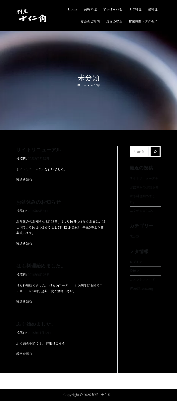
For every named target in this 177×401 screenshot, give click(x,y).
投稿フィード (139, 270)
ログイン (136, 261)
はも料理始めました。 (41, 266)
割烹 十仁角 (101, 394)
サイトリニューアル (38, 150)
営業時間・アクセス (143, 21)
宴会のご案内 (90, 21)
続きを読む (24, 179)
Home (72, 9)
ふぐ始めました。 (36, 324)
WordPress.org (141, 288)
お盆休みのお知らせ (38, 202)
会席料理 (90, 9)
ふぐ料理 (135, 9)
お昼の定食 (114, 21)
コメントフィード (142, 279)
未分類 (134, 236)
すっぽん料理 (112, 9)
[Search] (155, 151)
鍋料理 (153, 9)
